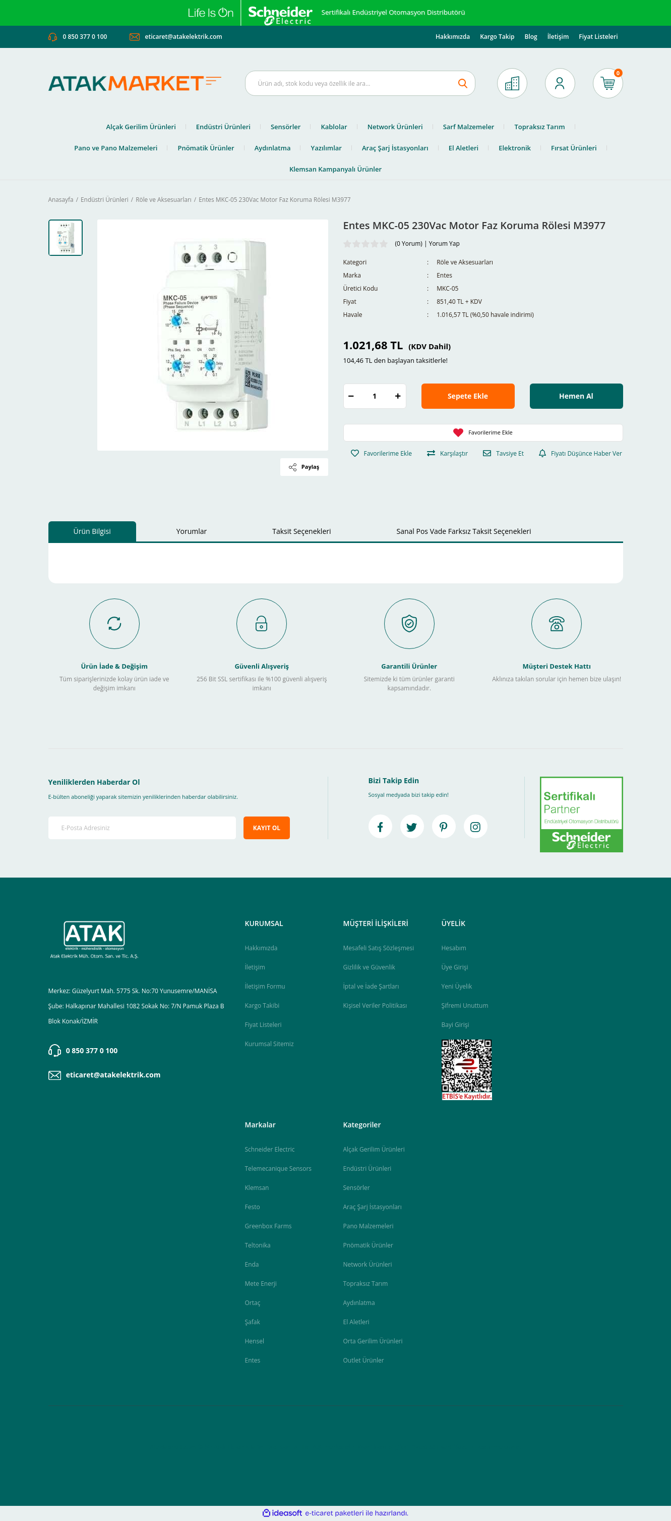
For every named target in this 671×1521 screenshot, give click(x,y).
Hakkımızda (453, 37)
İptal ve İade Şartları (371, 987)
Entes (444, 276)
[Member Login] (560, 84)
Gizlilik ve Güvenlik (369, 967)
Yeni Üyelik (457, 987)
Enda (252, 1265)
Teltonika (258, 1245)
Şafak (252, 1322)
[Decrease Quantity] (351, 397)
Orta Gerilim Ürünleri (373, 1341)
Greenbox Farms (268, 1226)
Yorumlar (191, 532)
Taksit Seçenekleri (301, 532)
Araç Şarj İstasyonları (372, 1207)
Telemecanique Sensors (278, 1169)
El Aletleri (356, 1322)
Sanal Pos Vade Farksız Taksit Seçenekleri (464, 532)
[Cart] (608, 84)
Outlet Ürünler (363, 1360)
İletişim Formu (265, 987)
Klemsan (257, 1188)
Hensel (254, 1341)
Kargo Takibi (262, 1006)
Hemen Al (576, 397)
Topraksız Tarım (365, 1284)
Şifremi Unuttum (465, 1006)
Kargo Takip (497, 37)
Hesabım (454, 948)
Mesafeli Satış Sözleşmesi (378, 948)
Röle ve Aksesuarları (465, 263)
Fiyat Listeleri (598, 37)
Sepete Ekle (468, 397)
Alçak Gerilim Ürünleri (374, 1150)
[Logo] (139, 84)
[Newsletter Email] (142, 829)
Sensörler (356, 1188)
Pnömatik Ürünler (368, 1245)
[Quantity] (375, 397)
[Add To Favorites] (483, 433)
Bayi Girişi (455, 1025)
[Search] (360, 83)
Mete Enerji (261, 1284)
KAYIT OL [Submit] (266, 828)
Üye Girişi (455, 967)
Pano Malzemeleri (368, 1226)
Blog (530, 37)
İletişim (558, 37)
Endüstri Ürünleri (367, 1169)
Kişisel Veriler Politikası (375, 1006)
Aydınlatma (359, 1303)
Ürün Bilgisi (92, 532)
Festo (252, 1207)
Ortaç (253, 1303)
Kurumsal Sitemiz (269, 1044)
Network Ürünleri (367, 1265)
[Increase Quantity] (398, 397)
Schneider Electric (270, 1150)
